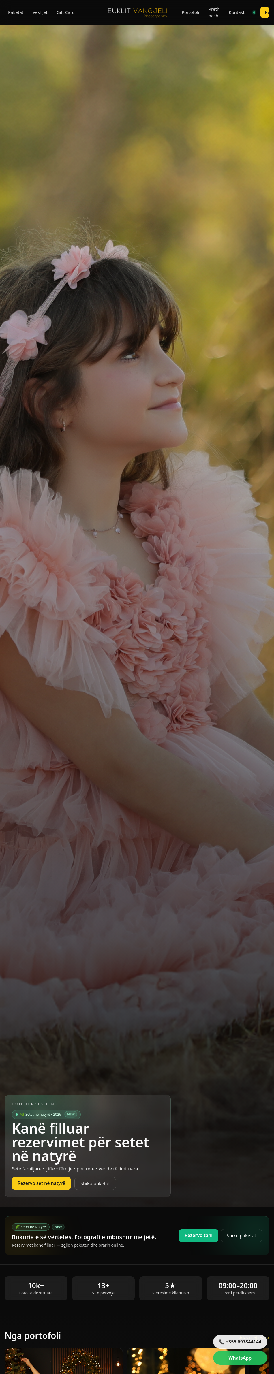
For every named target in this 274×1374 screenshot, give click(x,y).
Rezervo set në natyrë (41, 1183)
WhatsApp (240, 1358)
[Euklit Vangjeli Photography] (137, 12)
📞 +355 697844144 (240, 1342)
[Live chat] (254, 12)
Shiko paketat (95, 1183)
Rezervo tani (199, 1235)
